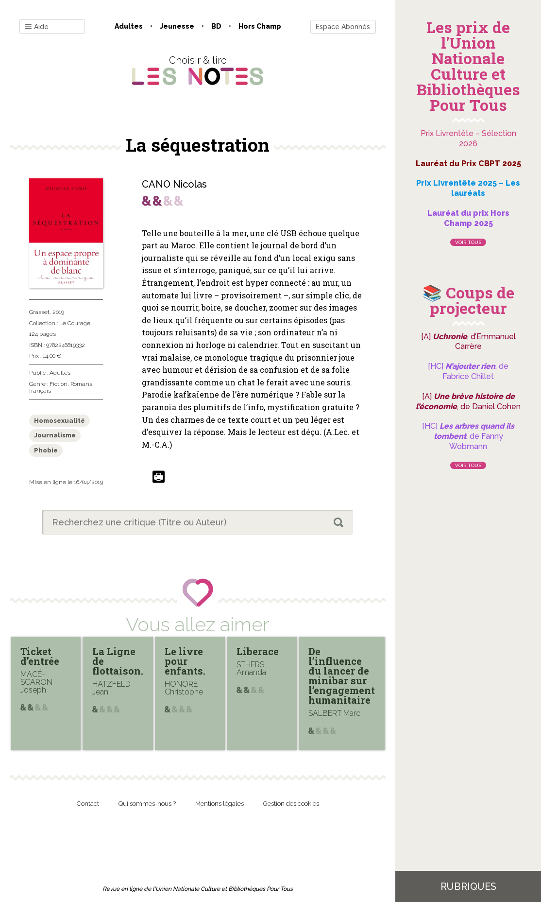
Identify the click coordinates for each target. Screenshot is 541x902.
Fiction (59, 384)
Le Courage (74, 323)
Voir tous (468, 242)
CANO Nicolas (174, 184)
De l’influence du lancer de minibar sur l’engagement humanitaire (341, 675)
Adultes (129, 26)
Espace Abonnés (343, 27)
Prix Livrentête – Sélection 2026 (468, 138)
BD (216, 26)
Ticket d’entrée (39, 656)
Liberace (258, 651)
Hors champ (259, 26)
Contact (88, 803)
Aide (37, 27)
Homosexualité (59, 420)
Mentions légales (219, 803)
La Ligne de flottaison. (117, 661)
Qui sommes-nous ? (147, 803)
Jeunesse (177, 26)
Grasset (39, 312)
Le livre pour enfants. (185, 661)
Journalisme (55, 435)
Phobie (46, 450)
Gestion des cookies (291, 803)
